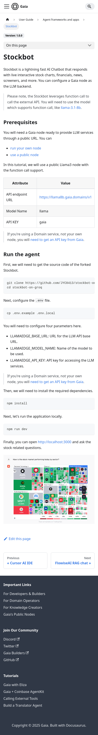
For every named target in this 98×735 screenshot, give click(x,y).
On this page (16, 45)
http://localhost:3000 (54, 442)
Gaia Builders (16, 653)
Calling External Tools (20, 698)
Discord (11, 639)
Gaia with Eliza (15, 684)
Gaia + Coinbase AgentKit (23, 691)
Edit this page (17, 538)
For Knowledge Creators (22, 607)
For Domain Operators (21, 600)
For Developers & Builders (24, 593)
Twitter (11, 646)
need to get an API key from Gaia (56, 239)
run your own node (25, 148)
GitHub (11, 659)
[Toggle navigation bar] (6, 6)
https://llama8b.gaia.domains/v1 (65, 197)
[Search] (90, 6)
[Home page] (7, 19)
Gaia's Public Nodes (19, 614)
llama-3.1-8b (71, 107)
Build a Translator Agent (22, 705)
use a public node (24, 154)
